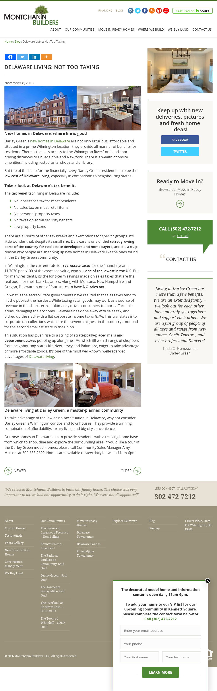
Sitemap (154, 528)
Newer (15, 470)
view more (180, 204)
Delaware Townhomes (85, 534)
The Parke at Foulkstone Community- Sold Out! (52, 562)
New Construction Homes (17, 552)
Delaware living (41, 356)
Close (207, 580)
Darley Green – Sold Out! (54, 577)
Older (131, 470)
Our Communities (79, 29)
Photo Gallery (14, 543)
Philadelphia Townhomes (85, 553)
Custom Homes (15, 528)
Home (8, 41)
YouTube (166, 11)
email (182, 235)
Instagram (131, 11)
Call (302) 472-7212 (160, 618)
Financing (105, 10)
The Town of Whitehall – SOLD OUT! (53, 623)
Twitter (138, 11)
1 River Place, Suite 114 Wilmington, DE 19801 (198, 525)
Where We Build (151, 29)
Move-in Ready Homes (87, 523)
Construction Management (14, 564)
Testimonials (13, 535)
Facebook (145, 11)
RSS (152, 11)
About (55, 29)
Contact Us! (202, 29)
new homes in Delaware (50, 141)
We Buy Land (178, 29)
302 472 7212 (175, 497)
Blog (119, 10)
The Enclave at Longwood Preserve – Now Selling (54, 532)
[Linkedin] (34, 57)
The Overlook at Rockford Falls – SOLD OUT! (52, 607)
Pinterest (159, 11)
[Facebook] (10, 57)
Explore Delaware (125, 521)
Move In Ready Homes (116, 29)
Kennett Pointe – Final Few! (52, 546)
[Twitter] (22, 57)
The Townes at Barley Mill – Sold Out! (52, 591)
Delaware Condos (89, 544)
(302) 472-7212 (186, 229)
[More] (46, 57)
